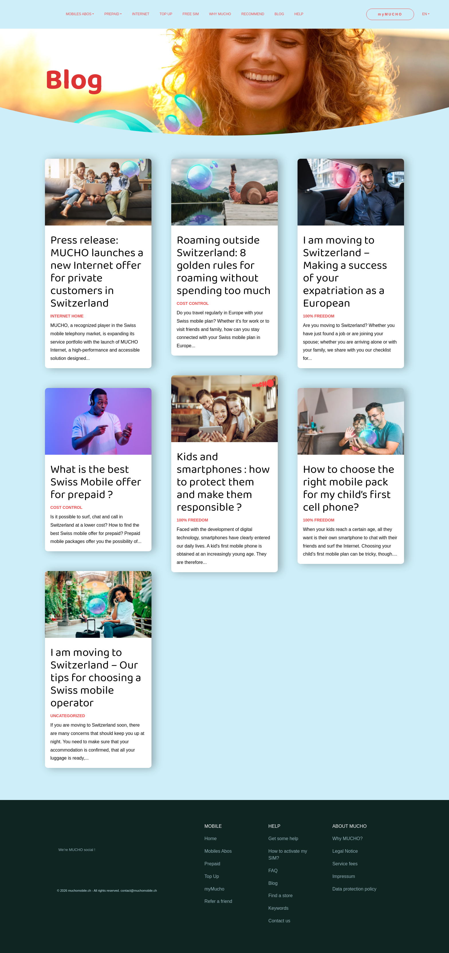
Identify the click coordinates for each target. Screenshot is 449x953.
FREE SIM (191, 14)
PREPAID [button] (111, 14)
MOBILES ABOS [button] (78, 14)
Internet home (67, 331)
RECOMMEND (252, 14)
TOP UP (165, 14)
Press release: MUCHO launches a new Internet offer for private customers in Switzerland (96, 287)
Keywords (278, 908)
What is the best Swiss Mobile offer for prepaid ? (95, 497)
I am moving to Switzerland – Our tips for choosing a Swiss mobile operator (95, 693)
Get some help (283, 838)
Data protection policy (354, 889)
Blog (272, 883)
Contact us (279, 920)
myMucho (214, 889)
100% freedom (192, 535)
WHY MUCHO (220, 14)
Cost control (66, 522)
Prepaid (212, 863)
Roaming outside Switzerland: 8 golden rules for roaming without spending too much (224, 280)
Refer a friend (218, 901)
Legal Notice (345, 851)
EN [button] (424, 14)
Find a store (280, 895)
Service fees (345, 863)
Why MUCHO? (347, 838)
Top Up (211, 876)
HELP (298, 14)
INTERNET (140, 14)
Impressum (343, 876)
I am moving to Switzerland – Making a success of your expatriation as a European (345, 287)
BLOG (279, 14)
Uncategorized (67, 731)
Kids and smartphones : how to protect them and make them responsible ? (223, 497)
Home (210, 838)
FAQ (272, 870)
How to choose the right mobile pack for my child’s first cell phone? (348, 504)
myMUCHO (390, 14)
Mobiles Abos (218, 851)
